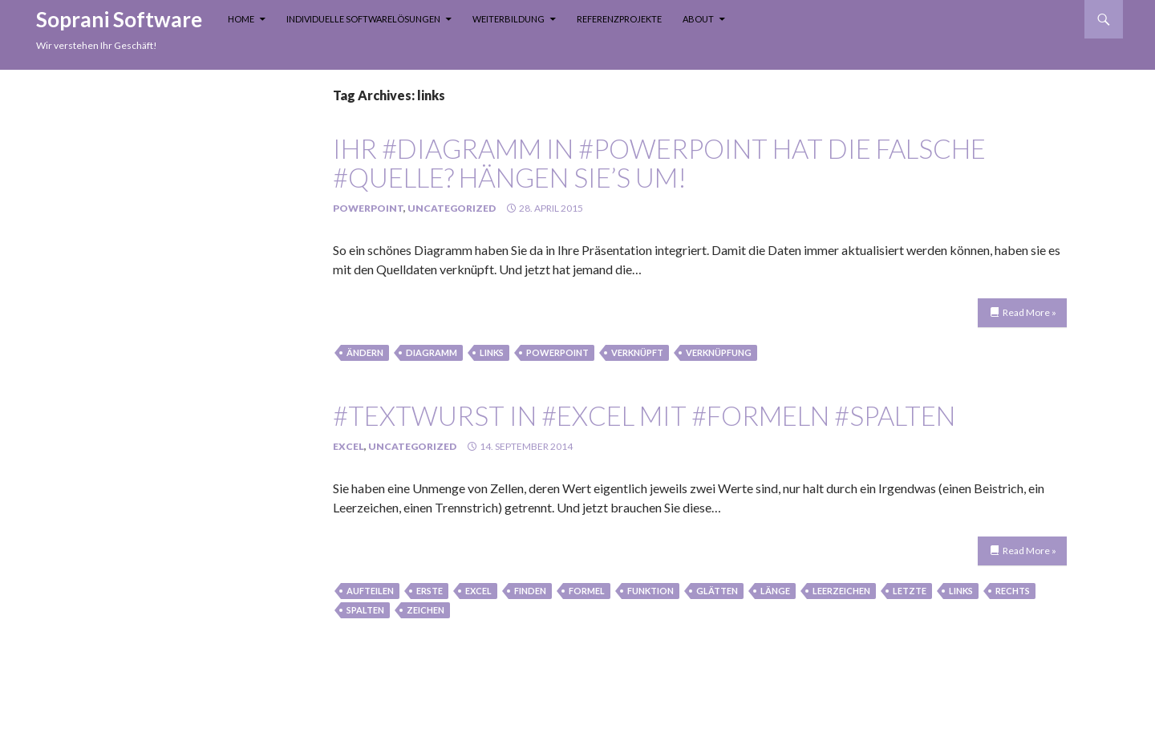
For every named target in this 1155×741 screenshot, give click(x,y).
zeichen (425, 610)
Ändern (364, 352)
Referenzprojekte (619, 19)
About (698, 19)
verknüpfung (719, 352)
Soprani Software (119, 19)
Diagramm (431, 352)
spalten (365, 610)
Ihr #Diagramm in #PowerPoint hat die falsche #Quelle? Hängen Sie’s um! (659, 162)
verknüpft (637, 352)
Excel (348, 446)
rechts (1012, 590)
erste (429, 590)
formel (587, 590)
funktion (650, 590)
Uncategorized (451, 208)
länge (775, 590)
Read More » (1029, 312)
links (492, 352)
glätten (717, 590)
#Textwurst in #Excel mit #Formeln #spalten (644, 415)
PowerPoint (368, 208)
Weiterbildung (508, 19)
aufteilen (370, 590)
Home (241, 19)
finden (530, 590)
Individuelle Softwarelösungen (363, 19)
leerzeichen (841, 590)
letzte (909, 590)
